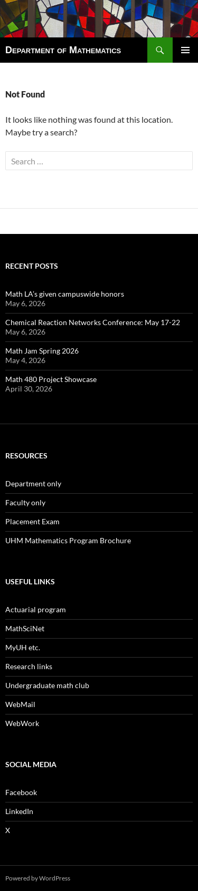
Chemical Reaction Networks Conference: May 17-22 (92, 322)
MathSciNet (24, 628)
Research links (28, 666)
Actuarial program (35, 609)
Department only (33, 483)
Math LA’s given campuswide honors (64, 293)
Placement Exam (32, 521)
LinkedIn (19, 811)
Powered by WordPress (37, 878)
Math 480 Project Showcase (51, 379)
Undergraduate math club (47, 685)
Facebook (21, 792)
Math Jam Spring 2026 (42, 350)
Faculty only (25, 502)
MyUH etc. (22, 647)
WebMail (20, 704)
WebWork (22, 723)
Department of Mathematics (63, 50)
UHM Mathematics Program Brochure (68, 540)
